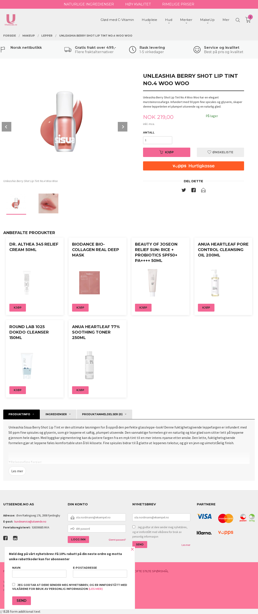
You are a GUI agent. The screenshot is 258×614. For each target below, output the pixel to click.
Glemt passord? (117, 539)
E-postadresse (100, 572)
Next (122, 127)
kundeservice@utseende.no (30, 521)
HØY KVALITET (138, 4)
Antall (149, 132)
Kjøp (166, 152)
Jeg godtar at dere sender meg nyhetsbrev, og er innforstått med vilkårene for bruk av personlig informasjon (159, 531)
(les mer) (96, 588)
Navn (39, 572)
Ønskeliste (220, 152)
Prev (6, 127)
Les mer (17, 471)
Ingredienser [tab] (56, 414)
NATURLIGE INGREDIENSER (89, 4)
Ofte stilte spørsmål (151, 571)
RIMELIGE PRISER (178, 4)
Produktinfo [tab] (19, 414)
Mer (226, 20)
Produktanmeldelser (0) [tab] (102, 414)
